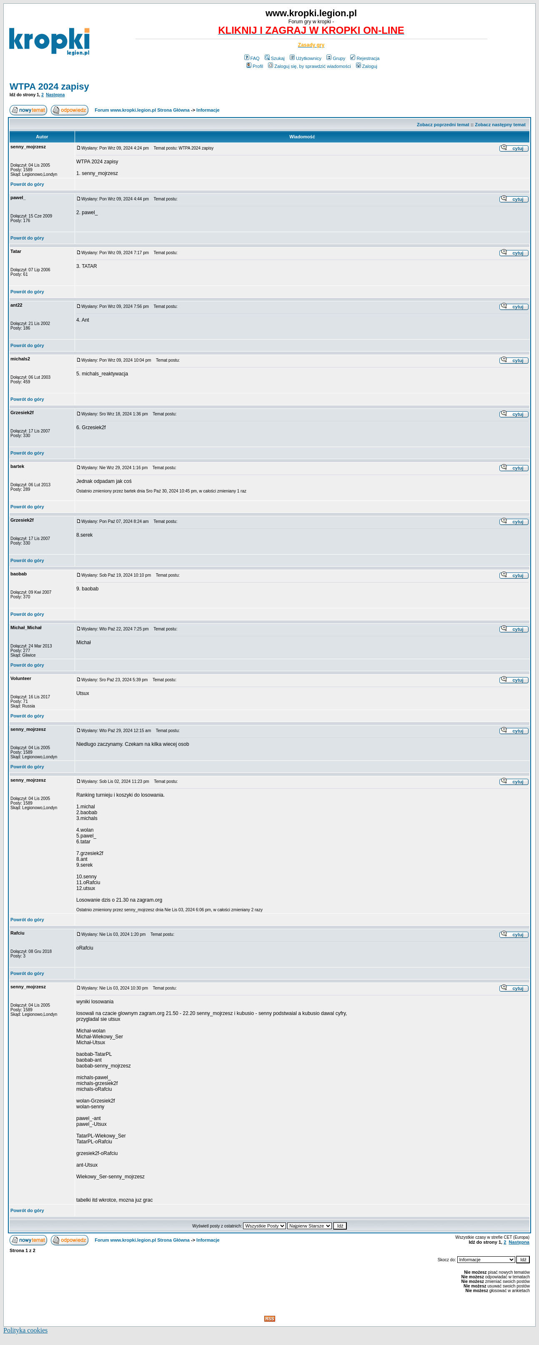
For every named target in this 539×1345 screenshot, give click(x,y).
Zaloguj (366, 66)
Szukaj (275, 58)
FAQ (252, 58)
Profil (254, 66)
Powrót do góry (27, 184)
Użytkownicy (305, 58)
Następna (55, 94)
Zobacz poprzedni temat (443, 124)
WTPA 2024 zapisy (49, 86)
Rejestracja (364, 58)
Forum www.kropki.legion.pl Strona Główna (142, 110)
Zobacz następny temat (500, 124)
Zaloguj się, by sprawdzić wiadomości (309, 66)
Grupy (335, 58)
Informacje (208, 110)
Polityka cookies (25, 1330)
